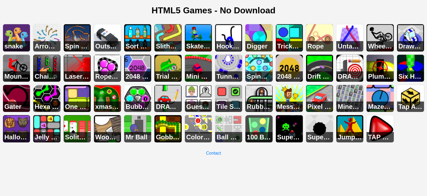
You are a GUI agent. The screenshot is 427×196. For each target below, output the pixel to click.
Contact (213, 153)
